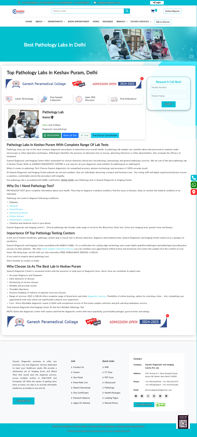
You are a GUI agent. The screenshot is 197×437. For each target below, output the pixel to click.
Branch (121, 22)
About (39, 22)
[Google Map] (193, 193)
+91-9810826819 (64, 3)
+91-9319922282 (81, 3)
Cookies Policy (96, 426)
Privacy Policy (80, 426)
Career (76, 372)
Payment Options (81, 398)
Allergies (13, 206)
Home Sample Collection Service (57, 249)
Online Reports (172, 11)
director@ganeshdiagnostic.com (158, 390)
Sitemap (121, 426)
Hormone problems (18, 213)
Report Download (81, 388)
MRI (107, 367)
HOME (29, 22)
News (96, 22)
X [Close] (142, 79)
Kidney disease (16, 216)
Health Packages (113, 393)
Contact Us (23, 401)
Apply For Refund (81, 403)
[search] (127, 11)
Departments (55, 22)
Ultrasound (110, 383)
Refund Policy (111, 403)
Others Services (140, 22)
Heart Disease (16, 209)
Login (157, 3)
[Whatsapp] (194, 186)
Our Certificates (81, 393)
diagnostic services (97, 296)
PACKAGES (108, 22)
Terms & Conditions (62, 426)
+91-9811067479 (47, 3)
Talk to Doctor (163, 22)
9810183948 (51, 135)
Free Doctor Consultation (105, 135)
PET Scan (109, 378)
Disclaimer (110, 426)
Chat (85, 135)
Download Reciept (135, 426)
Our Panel (78, 378)
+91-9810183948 (30, 3)
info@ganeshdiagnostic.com (108, 3)
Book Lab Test (70, 135)
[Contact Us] (194, 179)
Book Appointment (78, 22)
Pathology (110, 388)
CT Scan (108, 372)
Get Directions (144, 404)
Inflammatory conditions (21, 220)
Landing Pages (111, 398)
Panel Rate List (80, 383)
